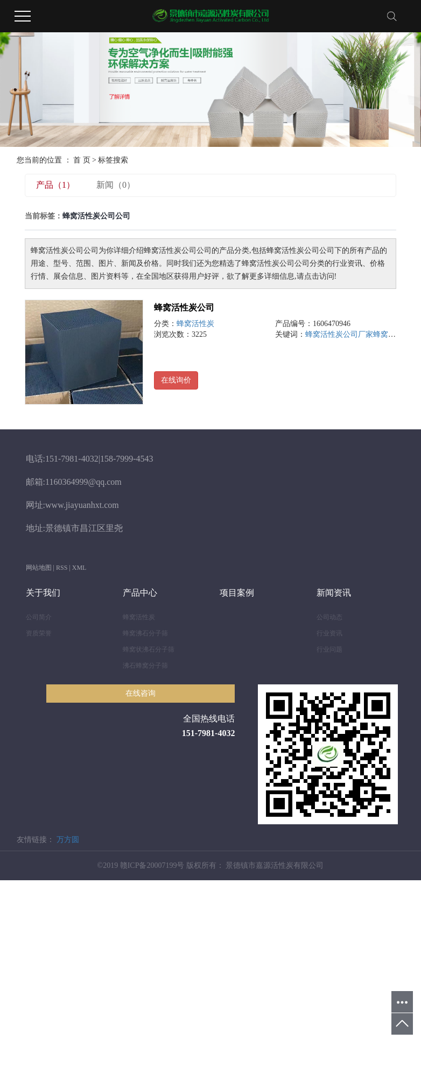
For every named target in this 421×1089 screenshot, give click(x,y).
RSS (61, 567)
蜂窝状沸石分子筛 (148, 649)
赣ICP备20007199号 (152, 865)
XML (79, 567)
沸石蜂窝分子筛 (145, 665)
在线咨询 (140, 693)
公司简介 (39, 617)
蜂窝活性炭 (195, 324)
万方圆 (68, 840)
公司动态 (329, 617)
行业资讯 (329, 633)
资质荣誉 (39, 633)
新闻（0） (115, 184)
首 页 (81, 160)
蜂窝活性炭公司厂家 (339, 334)
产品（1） (55, 184)
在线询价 (176, 380)
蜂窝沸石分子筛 (145, 633)
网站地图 (39, 567)
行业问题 (329, 649)
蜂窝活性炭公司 (184, 307)
